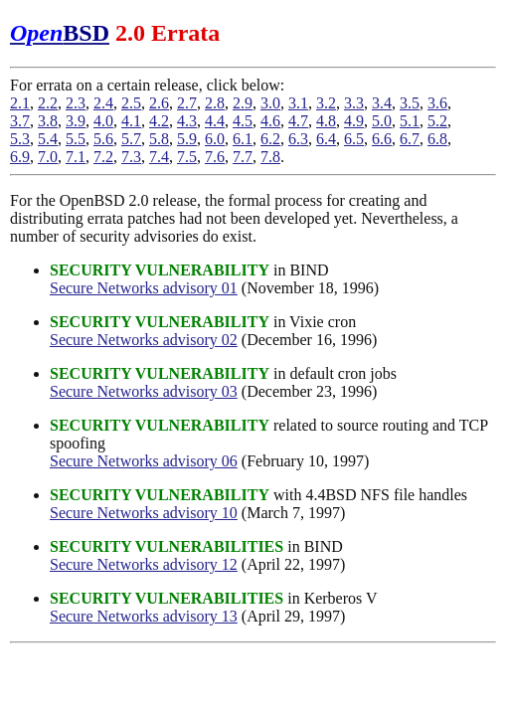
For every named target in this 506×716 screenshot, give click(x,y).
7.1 (75, 156)
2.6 (159, 102)
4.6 (270, 120)
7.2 (103, 156)
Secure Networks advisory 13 (144, 616)
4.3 (187, 120)
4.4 (215, 120)
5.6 (103, 138)
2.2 (48, 102)
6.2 (270, 138)
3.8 (48, 120)
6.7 (410, 138)
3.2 (326, 102)
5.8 (159, 138)
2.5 (131, 102)
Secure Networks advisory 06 (144, 460)
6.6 (382, 138)
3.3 (354, 102)
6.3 (298, 138)
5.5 (75, 138)
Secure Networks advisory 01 (144, 287)
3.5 (410, 102)
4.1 (131, 120)
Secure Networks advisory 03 (144, 391)
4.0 (103, 120)
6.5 (354, 138)
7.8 (270, 156)
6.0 (215, 138)
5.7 (131, 138)
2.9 (243, 102)
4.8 (326, 120)
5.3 (20, 138)
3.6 (437, 102)
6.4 (326, 138)
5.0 (382, 120)
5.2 (437, 120)
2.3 (75, 102)
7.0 (48, 156)
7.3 (131, 156)
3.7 (20, 120)
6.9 (20, 156)
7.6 (215, 156)
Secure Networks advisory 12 (144, 564)
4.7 (298, 120)
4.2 (159, 120)
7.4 (159, 156)
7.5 (187, 156)
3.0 (270, 102)
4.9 (354, 120)
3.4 (382, 102)
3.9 (75, 120)
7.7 (243, 156)
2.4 (103, 102)
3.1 (298, 102)
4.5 (243, 120)
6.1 (243, 138)
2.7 (187, 102)
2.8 (215, 102)
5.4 (48, 138)
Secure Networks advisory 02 (144, 339)
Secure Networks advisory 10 (144, 512)
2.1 (20, 102)
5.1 (410, 120)
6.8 (437, 138)
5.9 (187, 138)
